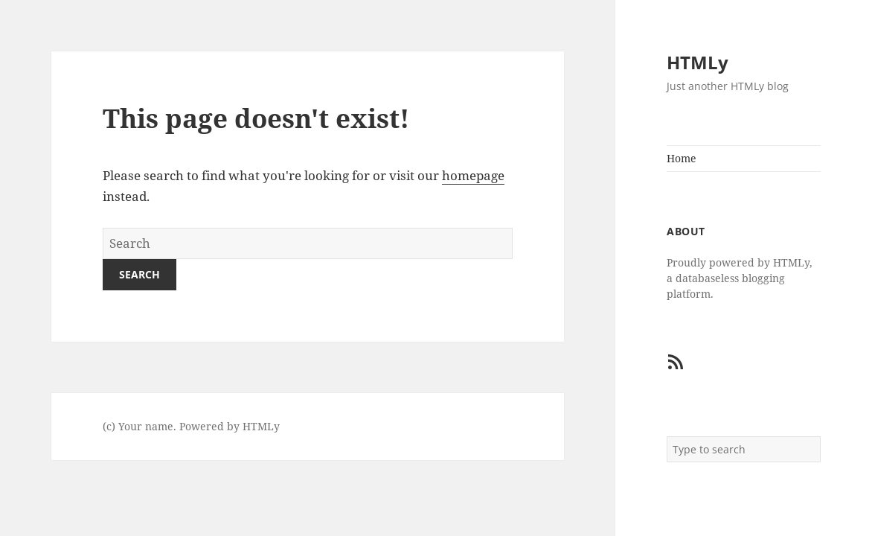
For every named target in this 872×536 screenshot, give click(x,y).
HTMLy (697, 62)
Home (681, 158)
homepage (473, 175)
